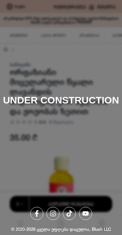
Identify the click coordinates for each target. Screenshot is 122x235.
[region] (61, 117)
